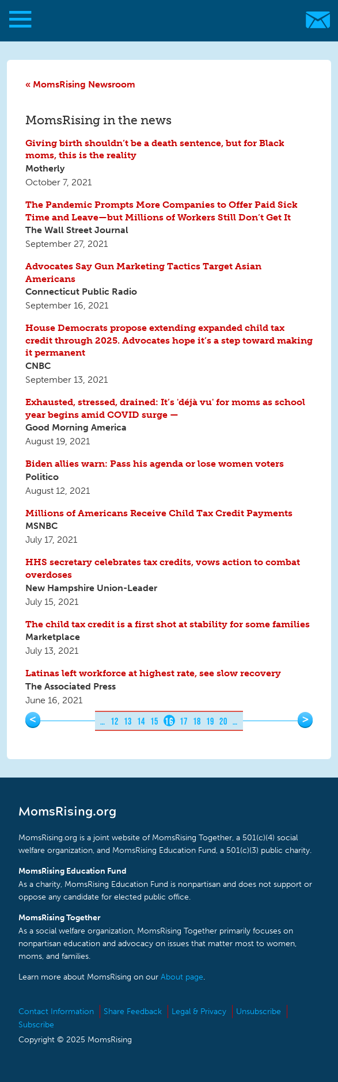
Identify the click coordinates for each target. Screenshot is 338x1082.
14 (141, 721)
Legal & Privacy (199, 1011)
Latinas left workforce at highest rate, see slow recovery (153, 673)
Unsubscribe (258, 1011)
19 (210, 721)
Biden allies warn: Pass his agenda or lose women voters (154, 463)
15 (154, 721)
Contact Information (56, 1011)
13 (128, 721)
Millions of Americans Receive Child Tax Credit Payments (159, 513)
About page (182, 977)
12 (115, 721)
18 (197, 721)
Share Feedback (133, 1011)
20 (223, 721)
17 (184, 721)
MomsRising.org (163, 20)
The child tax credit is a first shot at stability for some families (167, 624)
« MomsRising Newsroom (80, 84)
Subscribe (36, 1025)
